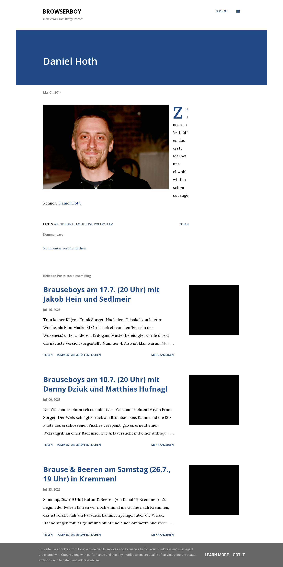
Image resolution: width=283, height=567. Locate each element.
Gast (89, 224)
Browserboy (61, 11)
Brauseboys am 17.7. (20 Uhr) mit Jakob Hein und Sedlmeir (101, 294)
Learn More (217, 554)
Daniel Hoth (70, 203)
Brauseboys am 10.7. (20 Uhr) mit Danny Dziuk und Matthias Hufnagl (105, 384)
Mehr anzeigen (162, 355)
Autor (59, 224)
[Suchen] (221, 11)
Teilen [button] (184, 224)
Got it (239, 554)
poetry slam (103, 224)
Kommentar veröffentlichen (64, 248)
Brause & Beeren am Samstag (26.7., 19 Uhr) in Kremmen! (106, 474)
